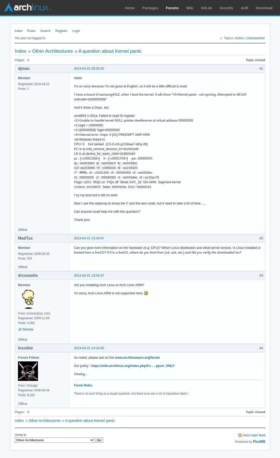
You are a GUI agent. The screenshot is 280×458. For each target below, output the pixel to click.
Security (226, 8)
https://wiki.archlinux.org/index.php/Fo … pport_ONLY (133, 366)
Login (76, 31)
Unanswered (255, 38)
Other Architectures (52, 51)
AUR (244, 8)
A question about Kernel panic (109, 51)
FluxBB (259, 442)
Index (18, 31)
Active (239, 38)
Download (264, 8)
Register (61, 31)
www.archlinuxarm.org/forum (137, 357)
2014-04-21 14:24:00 (89, 348)
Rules (31, 31)
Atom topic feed (254, 435)
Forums (172, 8)
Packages (150, 8)
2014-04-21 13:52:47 (89, 275)
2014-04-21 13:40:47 (89, 238)
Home (130, 8)
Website (27, 329)
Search (45, 31)
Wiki (190, 8)
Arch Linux (27, 7)
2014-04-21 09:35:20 (89, 68)
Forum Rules (83, 385)
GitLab (206, 8)
